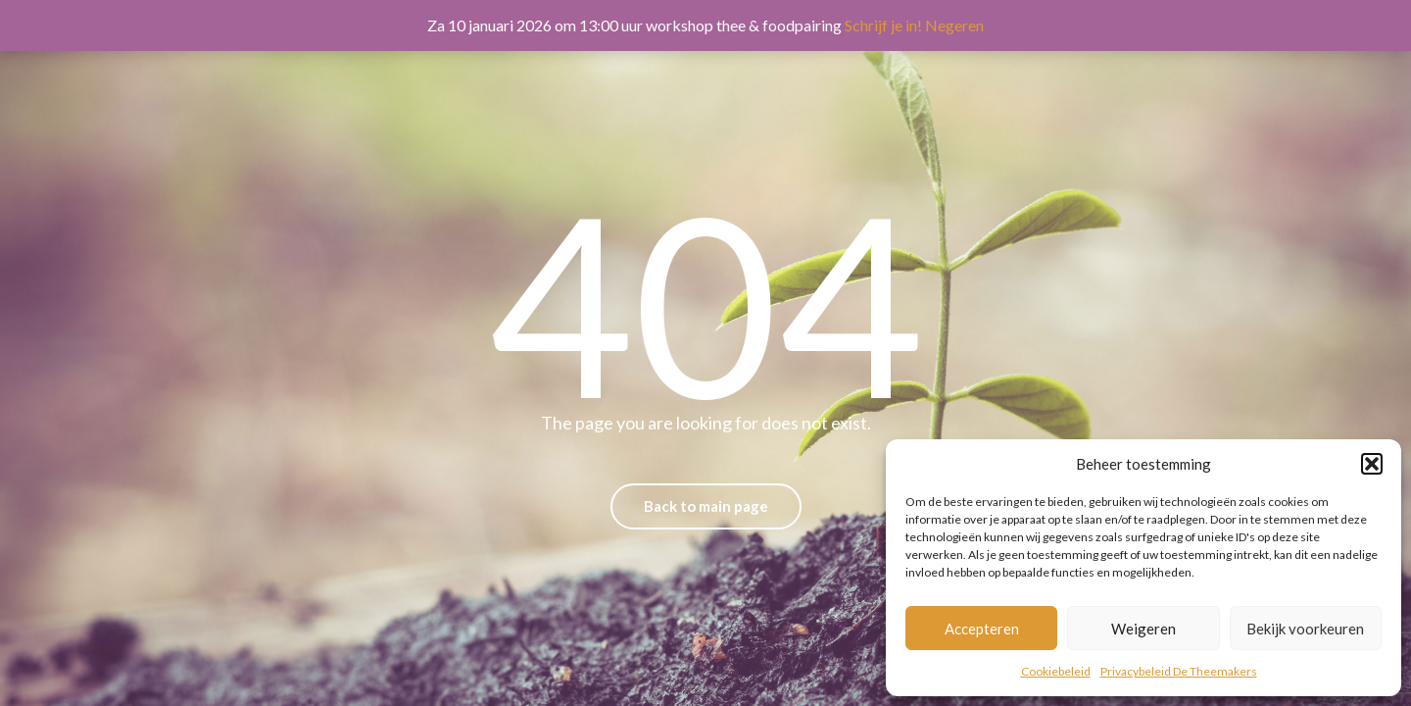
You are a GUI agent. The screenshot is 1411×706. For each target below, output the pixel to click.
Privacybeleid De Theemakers (1178, 671)
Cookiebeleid (1056, 671)
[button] (1372, 464)
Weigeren (1143, 628)
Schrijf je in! (883, 25)
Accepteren (982, 628)
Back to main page (706, 506)
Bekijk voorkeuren (1305, 628)
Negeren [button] (954, 25)
